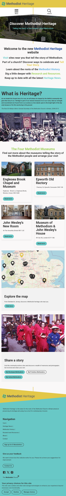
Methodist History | (9, 429)
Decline (16, 492)
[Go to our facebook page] (4, 472)
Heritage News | (8, 426)
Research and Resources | (11, 432)
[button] (16, 11)
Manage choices (29, 492)
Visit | (4, 423)
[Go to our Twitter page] (8, 472)
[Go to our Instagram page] (12, 472)
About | (5, 435)
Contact (5, 439)
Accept (6, 492)
